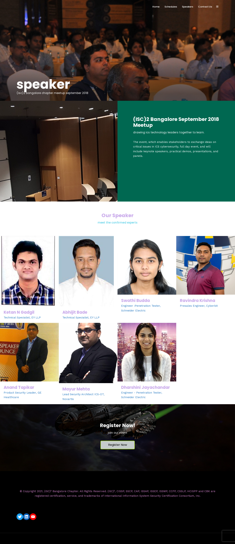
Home (156, 6)
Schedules (170, 6)
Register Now (117, 445)
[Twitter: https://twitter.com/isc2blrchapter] (20, 516)
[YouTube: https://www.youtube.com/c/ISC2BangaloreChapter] (33, 516)
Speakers (187, 6)
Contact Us (205, 6)
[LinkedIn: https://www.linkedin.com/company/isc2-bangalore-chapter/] (26, 516)
